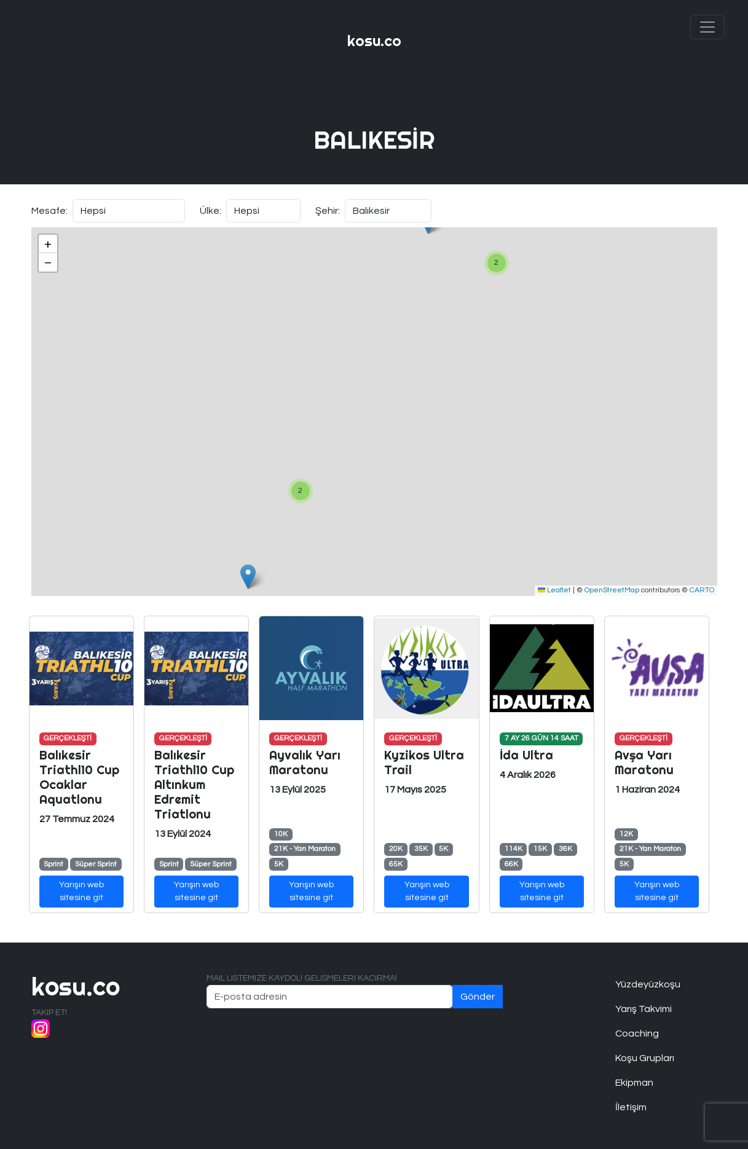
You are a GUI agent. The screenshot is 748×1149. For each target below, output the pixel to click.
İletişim (631, 1107)
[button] (496, 263)
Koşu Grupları (644, 1058)
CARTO (702, 590)
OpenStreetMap (612, 590)
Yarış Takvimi (643, 1009)
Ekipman (634, 1083)
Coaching (637, 1033)
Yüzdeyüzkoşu (647, 984)
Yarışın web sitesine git (81, 891)
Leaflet (554, 590)
